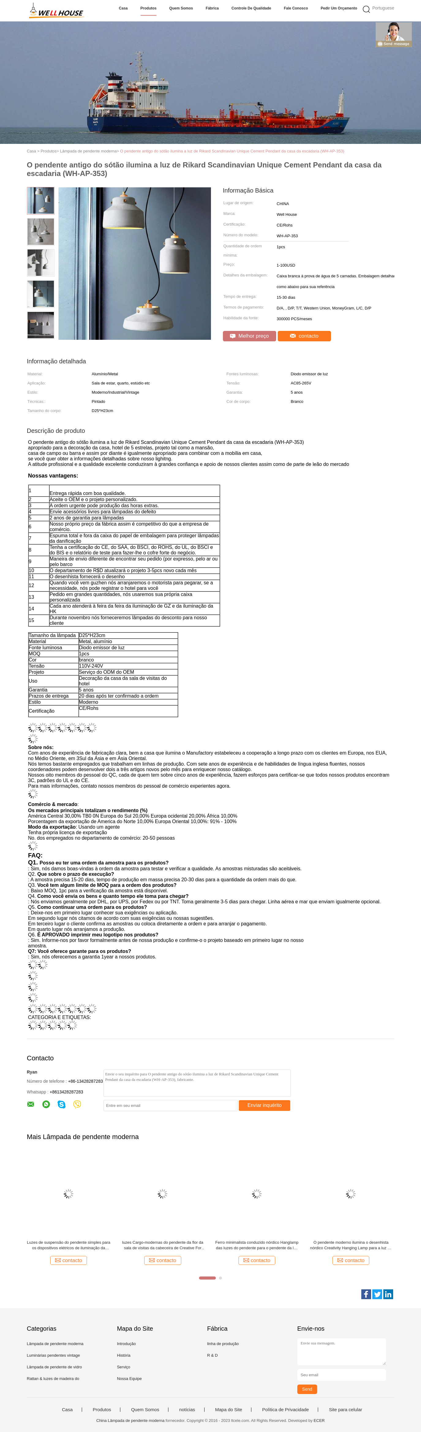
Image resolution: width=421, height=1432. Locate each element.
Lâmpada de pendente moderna (55, 1343)
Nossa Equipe (129, 1378)
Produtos (149, 8)
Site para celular (345, 1410)
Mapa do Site (228, 1410)
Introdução (126, 1343)
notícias (187, 1410)
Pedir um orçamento (339, 8)
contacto (304, 336)
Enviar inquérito (264, 1105)
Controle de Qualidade (251, 8)
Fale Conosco (296, 8)
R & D (212, 1355)
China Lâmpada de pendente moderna (130, 1420)
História (123, 1355)
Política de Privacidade (285, 1410)
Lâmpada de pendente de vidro (54, 1367)
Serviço (123, 1367)
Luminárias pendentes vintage (53, 1355)
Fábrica (212, 8)
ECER (319, 1420)
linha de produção (223, 1343)
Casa (123, 8)
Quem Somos (181, 8)
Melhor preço (249, 336)
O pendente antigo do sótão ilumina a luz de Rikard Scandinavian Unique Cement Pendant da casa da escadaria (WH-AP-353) (232, 151)
